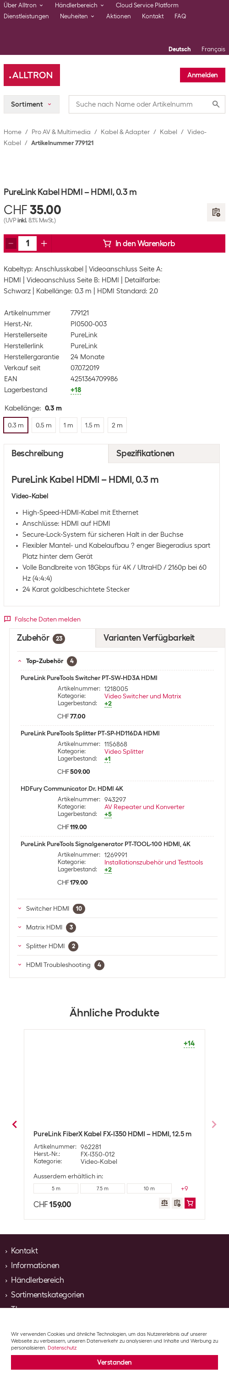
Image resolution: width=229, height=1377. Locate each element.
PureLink (84, 335)
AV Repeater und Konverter (144, 806)
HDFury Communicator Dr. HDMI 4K (72, 788)
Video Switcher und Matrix (142, 696)
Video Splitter (124, 751)
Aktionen (118, 16)
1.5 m (149, 1188)
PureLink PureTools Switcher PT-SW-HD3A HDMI (89, 677)
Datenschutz (62, 1348)
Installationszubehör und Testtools (153, 862)
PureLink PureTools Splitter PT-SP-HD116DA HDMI (90, 733)
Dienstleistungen (26, 16)
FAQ (180, 16)
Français (213, 49)
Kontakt (153, 16)
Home (13, 131)
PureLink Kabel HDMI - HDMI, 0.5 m (87, 1134)
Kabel (168, 131)
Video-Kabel (99, 1161)
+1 (185, 1188)
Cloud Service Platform (147, 5)
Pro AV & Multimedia (61, 131)
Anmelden (202, 75)
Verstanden (114, 1362)
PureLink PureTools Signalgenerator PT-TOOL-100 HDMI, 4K (106, 844)
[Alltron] (32, 75)
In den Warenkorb (139, 243)
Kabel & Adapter (125, 131)
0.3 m (56, 1188)
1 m (103, 1188)
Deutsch (180, 49)
